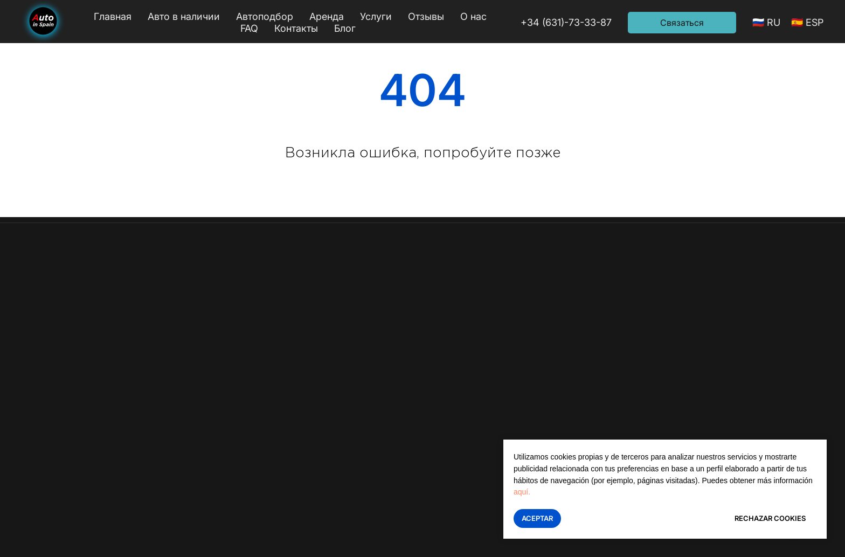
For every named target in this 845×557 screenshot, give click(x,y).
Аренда (326, 16)
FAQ (249, 28)
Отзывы (426, 16)
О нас (473, 16)
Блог (345, 28)
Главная (112, 16)
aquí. (522, 492)
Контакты (296, 28)
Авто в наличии (184, 16)
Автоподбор (264, 16)
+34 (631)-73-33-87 (566, 22)
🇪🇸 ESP (807, 22)
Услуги (376, 16)
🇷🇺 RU (766, 22)
